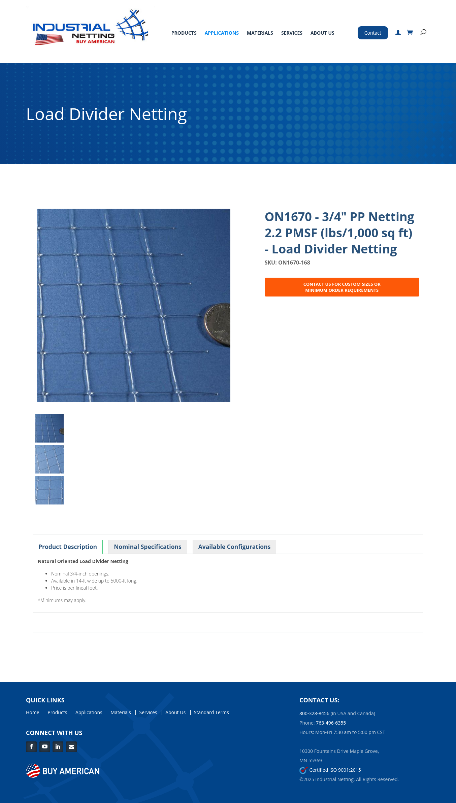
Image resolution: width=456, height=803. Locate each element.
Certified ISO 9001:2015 (330, 770)
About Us (322, 33)
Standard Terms (211, 712)
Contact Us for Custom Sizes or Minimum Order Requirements (342, 287)
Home (32, 712)
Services (291, 33)
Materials (260, 33)
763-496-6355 (331, 723)
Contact (372, 33)
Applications (222, 33)
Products (184, 33)
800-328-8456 (314, 713)
